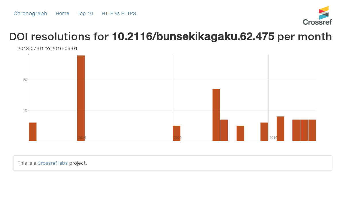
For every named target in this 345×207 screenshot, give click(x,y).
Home (62, 13)
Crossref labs (53, 163)
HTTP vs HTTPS (119, 13)
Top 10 (85, 13)
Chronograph (30, 13)
